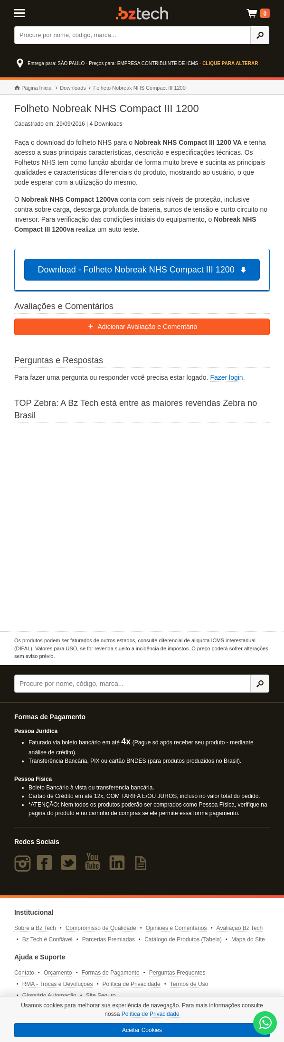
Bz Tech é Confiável (47, 939)
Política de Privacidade (132, 984)
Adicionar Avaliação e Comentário (142, 326)
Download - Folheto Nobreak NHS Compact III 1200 (143, 269)
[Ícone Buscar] (259, 35)
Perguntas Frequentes (177, 972)
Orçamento (58, 972)
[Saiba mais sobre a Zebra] (142, 526)
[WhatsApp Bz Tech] (265, 1024)
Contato (24, 972)
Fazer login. (227, 377)
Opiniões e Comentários (176, 928)
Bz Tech (142, 13)
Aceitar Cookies (142, 1030)
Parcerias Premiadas (108, 939)
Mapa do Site (248, 939)
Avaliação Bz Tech (240, 928)
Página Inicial (33, 88)
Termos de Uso (189, 984)
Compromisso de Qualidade (101, 928)
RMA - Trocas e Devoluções (57, 984)
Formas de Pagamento (111, 972)
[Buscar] (132, 35)
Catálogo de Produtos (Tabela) (183, 939)
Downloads (72, 88)
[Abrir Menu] (31, 12)
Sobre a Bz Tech (35, 928)
